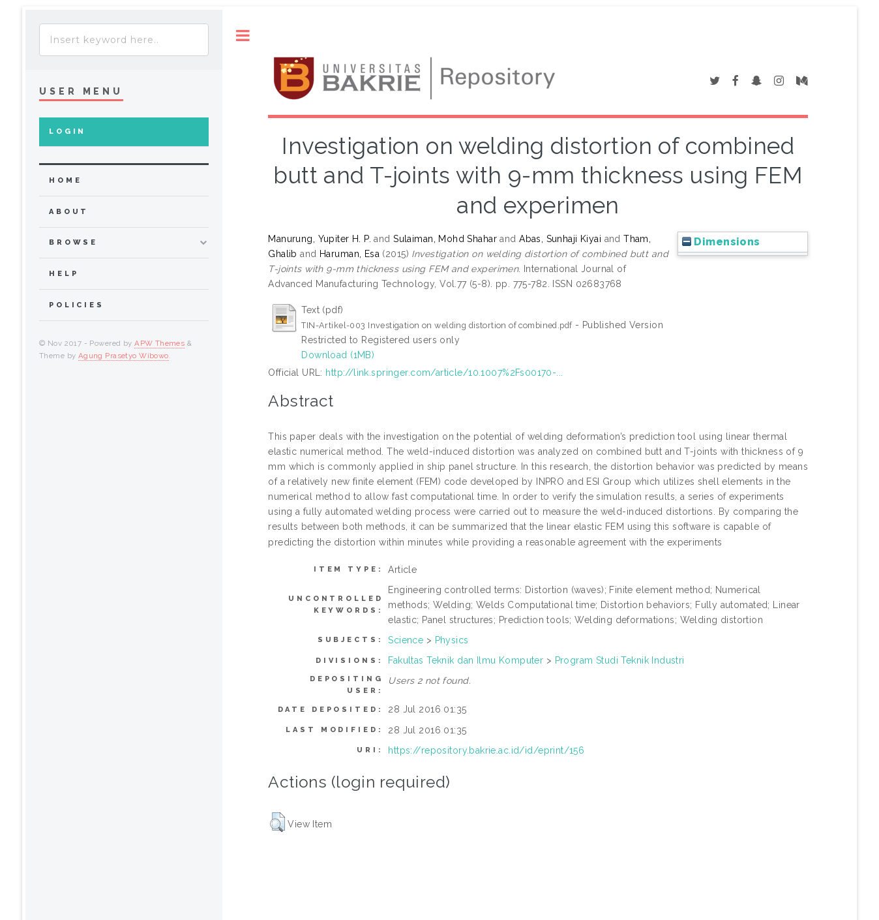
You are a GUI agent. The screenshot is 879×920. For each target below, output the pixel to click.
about (69, 211)
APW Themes (159, 343)
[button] (277, 822)
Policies (76, 305)
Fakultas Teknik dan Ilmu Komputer (465, 660)
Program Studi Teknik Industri (620, 660)
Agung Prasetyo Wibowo (123, 355)
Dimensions (721, 242)
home (65, 180)
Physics (452, 640)
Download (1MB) (337, 355)
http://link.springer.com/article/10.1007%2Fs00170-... (444, 372)
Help (63, 273)
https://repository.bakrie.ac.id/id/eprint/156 (486, 750)
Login (67, 131)
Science (405, 640)
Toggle (242, 35)
